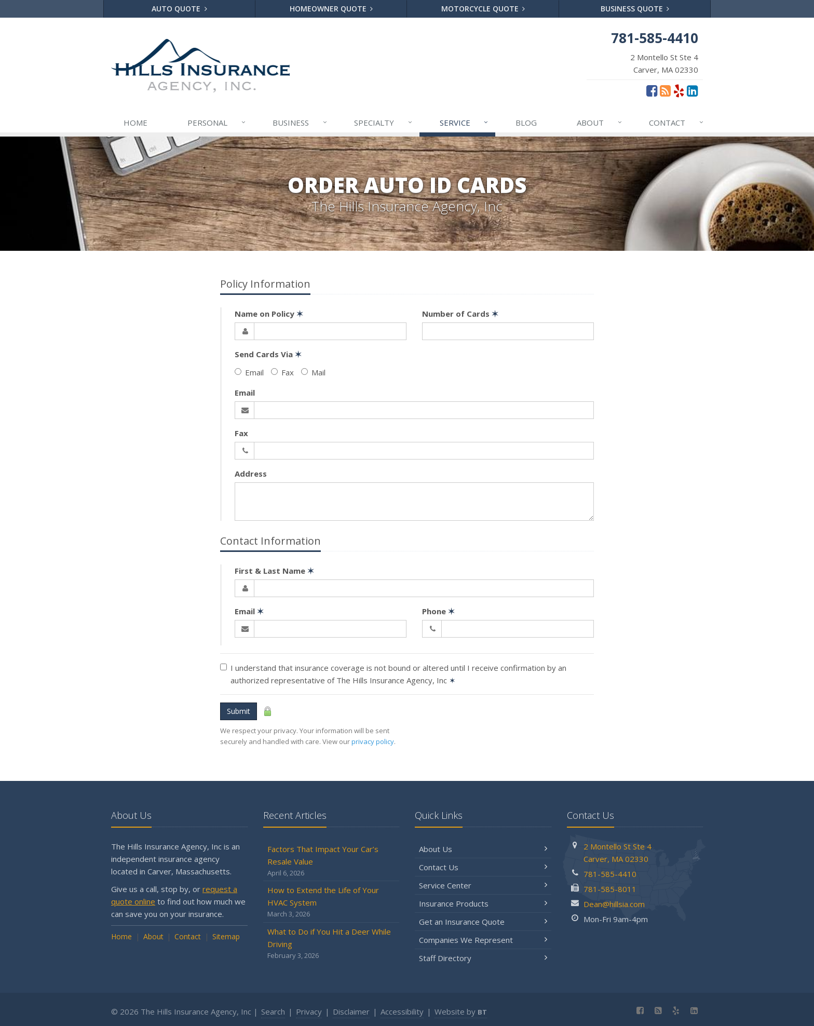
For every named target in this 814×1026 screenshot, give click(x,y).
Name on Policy (269, 313)
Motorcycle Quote (483, 9)
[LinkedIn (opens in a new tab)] (692, 90)
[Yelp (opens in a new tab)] (678, 90)
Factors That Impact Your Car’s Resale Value (331, 861)
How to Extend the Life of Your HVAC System (331, 902)
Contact (676, 122)
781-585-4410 (610, 874)
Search (273, 1011)
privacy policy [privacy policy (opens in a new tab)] (372, 741)
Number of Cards (460, 313)
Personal (217, 122)
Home (135, 122)
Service (465, 122)
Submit (238, 711)
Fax (282, 372)
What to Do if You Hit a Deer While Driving (331, 943)
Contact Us (483, 867)
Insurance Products (483, 903)
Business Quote (635, 9)
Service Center (483, 885)
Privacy (309, 1011)
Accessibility (402, 1011)
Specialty (383, 122)
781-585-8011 (610, 889)
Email (249, 372)
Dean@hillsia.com (614, 904)
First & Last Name (274, 570)
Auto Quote (179, 9)
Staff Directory (483, 958)
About (600, 122)
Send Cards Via (268, 354)
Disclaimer (351, 1011)
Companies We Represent (483, 940)
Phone (438, 611)
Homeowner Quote (331, 9)
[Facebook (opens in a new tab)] (651, 90)
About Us (483, 849)
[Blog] (665, 90)
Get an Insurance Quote (483, 921)
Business (300, 122)
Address (251, 473)
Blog (526, 122)
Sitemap (226, 936)
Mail (313, 372)
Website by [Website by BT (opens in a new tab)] (461, 1011)
